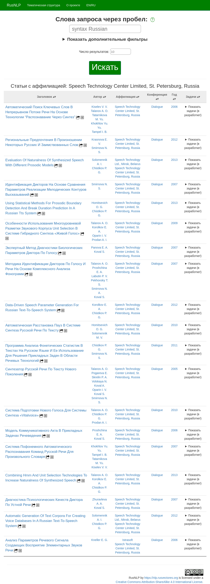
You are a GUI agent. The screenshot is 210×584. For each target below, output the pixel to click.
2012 (174, 139)
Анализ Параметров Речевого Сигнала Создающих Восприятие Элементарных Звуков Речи (43, 545)
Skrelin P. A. (99, 377)
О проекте (73, 5)
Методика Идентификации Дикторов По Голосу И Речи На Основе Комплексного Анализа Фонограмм (45, 269)
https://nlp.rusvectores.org (161, 577)
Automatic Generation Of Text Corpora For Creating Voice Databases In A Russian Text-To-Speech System (45, 521)
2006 (174, 106)
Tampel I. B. (99, 131)
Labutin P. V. (100, 276)
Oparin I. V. (99, 235)
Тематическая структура (43, 5)
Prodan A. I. (99, 239)
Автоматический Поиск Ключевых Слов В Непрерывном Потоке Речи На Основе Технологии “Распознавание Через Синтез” (40, 112)
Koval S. (99, 251)
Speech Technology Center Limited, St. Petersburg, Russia (127, 111)
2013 (174, 159)
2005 (174, 369)
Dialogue (157, 106)
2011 (174, 345)
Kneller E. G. (99, 540)
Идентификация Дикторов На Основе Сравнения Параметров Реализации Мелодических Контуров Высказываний (46, 190)
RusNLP (14, 5)
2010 (174, 325)
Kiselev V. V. (100, 106)
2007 (174, 184)
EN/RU (91, 5)
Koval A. (99, 385)
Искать (105, 67)
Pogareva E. (100, 373)
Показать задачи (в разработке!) (192, 111)
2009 (174, 223)
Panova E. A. (99, 247)
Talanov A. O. (99, 111)
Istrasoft (127, 540)
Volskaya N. (99, 381)
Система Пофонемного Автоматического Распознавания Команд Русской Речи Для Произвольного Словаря (39, 452)
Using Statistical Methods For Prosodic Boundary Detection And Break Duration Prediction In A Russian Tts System (43, 208)
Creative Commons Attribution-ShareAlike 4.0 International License (159, 582)
